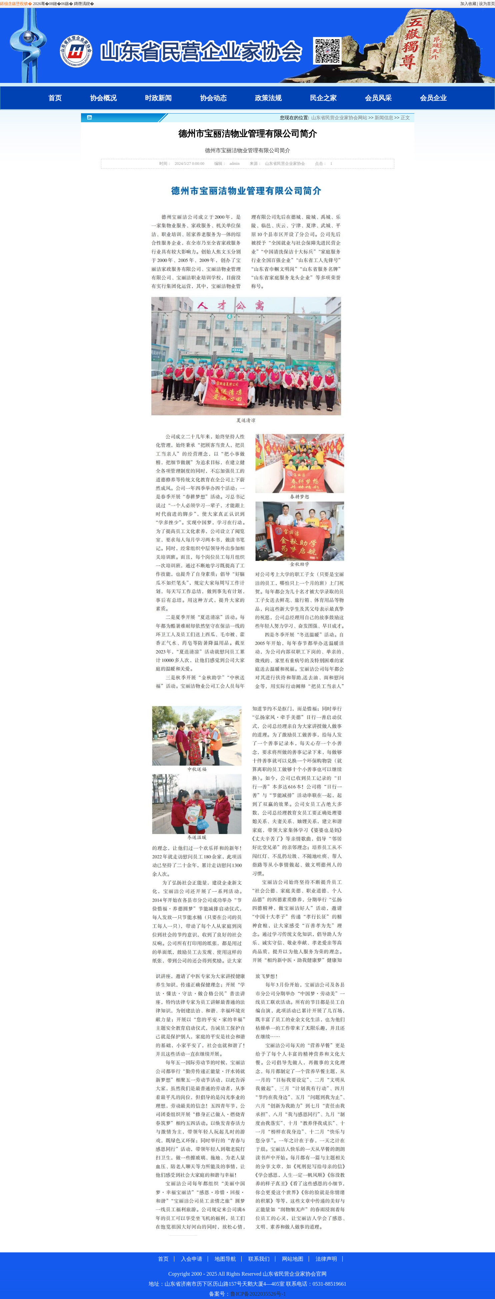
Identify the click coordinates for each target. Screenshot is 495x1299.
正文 (405, 117)
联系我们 (259, 1259)
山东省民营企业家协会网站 (339, 117)
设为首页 (487, 3)
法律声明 (326, 1259)
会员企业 (433, 98)
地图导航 (225, 1259)
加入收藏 (468, 3)
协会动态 (213, 98)
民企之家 (323, 98)
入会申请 (191, 1259)
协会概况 (103, 98)
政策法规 (268, 98)
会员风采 (378, 98)
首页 (55, 98)
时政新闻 (158, 98)
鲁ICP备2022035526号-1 (258, 1294)
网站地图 (292, 1259)
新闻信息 (384, 117)
